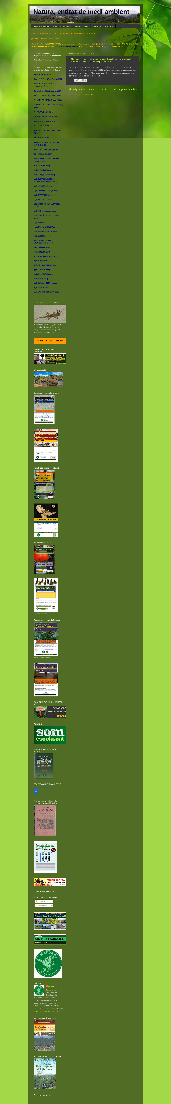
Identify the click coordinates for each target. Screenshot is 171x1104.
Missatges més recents (81, 89)
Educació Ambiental (62, 26)
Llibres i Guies (81, 26)
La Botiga (96, 26)
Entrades (40, 901)
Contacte (109, 26)
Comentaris (41, 906)
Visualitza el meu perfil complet (46, 1012)
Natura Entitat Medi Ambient (43, 787)
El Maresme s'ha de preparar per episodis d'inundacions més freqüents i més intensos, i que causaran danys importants (101, 60)
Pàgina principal (41, 26)
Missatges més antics (125, 89)
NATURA (51, 986)
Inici (104, 89)
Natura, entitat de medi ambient (81, 11)
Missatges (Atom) (88, 95)
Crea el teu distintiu (40, 795)
